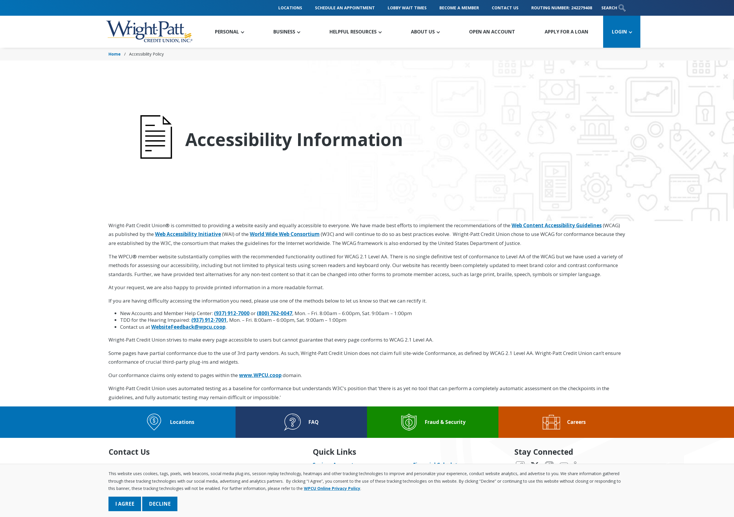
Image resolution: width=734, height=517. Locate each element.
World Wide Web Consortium (285, 234)
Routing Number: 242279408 (561, 7)
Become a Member (459, 7)
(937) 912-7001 (209, 320)
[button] (229, 32)
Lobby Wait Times (407, 7)
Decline (160, 503)
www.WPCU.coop (260, 375)
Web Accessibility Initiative (188, 234)
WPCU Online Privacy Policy (332, 488)
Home (114, 54)
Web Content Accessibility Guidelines (557, 225)
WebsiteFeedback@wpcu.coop (188, 327)
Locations (290, 7)
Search (613, 7)
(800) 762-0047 (274, 313)
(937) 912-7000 (232, 313)
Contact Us (505, 7)
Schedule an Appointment (345, 7)
